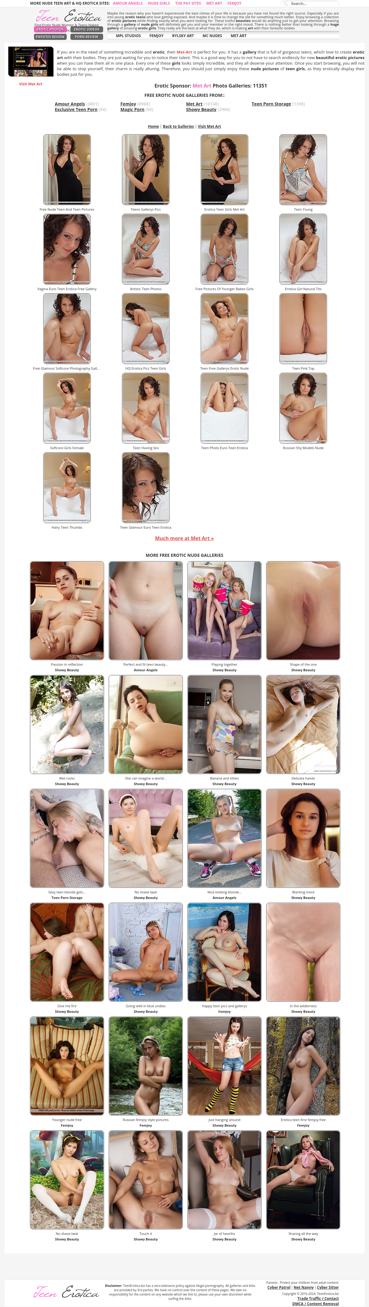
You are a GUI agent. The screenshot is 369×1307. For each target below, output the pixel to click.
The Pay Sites (188, 3)
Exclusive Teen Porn (76, 109)
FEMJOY (156, 35)
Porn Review (87, 36)
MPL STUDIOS (128, 35)
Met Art (214, 3)
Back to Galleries (178, 126)
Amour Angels (128, 3)
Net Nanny (304, 1287)
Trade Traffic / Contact (318, 1298)
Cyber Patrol (278, 1287)
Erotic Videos (86, 29)
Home (153, 126)
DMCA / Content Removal (315, 1303)
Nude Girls (159, 3)
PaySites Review (50, 36)
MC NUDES (212, 35)
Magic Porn (132, 109)
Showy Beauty (201, 109)
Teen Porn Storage (271, 104)
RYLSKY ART (183, 35)
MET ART (238, 35)
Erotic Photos (50, 29)
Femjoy (234, 3)
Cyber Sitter (328, 1287)
